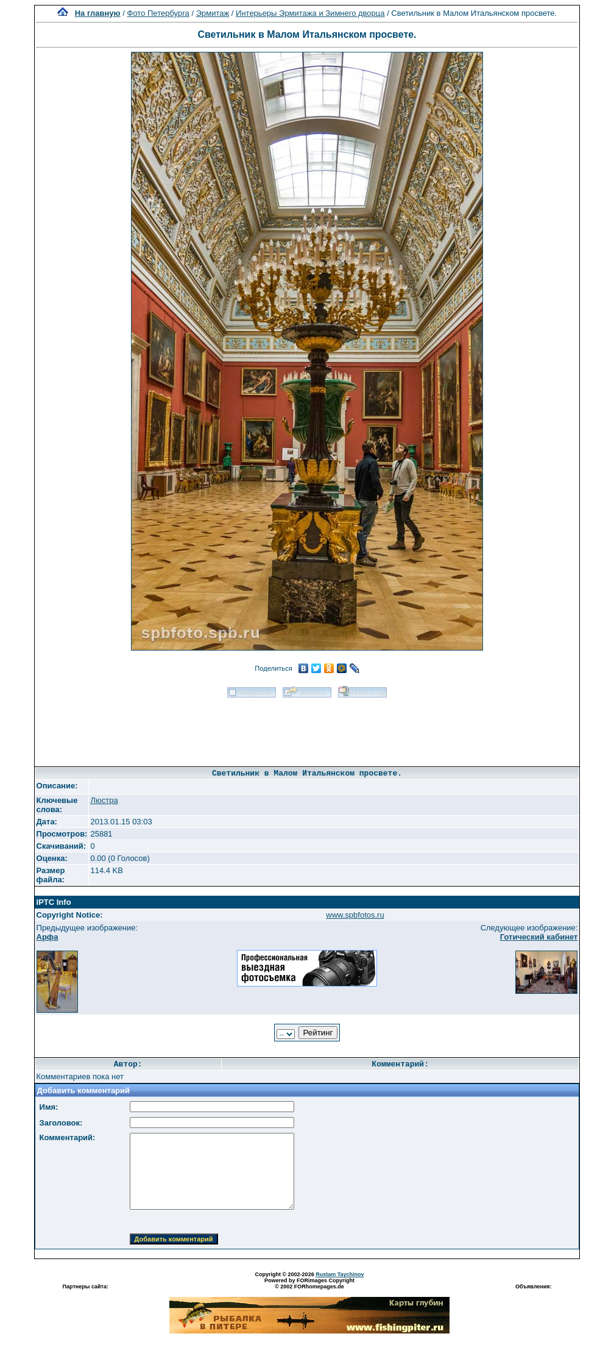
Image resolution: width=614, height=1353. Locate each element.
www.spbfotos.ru (355, 914)
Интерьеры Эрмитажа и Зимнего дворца (310, 13)
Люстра (104, 800)
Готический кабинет (539, 936)
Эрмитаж (213, 13)
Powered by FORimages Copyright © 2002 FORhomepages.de (309, 1283)
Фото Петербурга (158, 13)
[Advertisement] (307, 728)
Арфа (47, 936)
